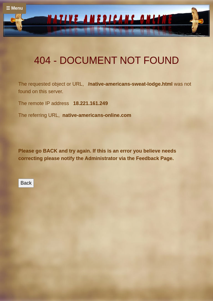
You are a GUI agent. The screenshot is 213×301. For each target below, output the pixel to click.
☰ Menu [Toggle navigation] (14, 8)
